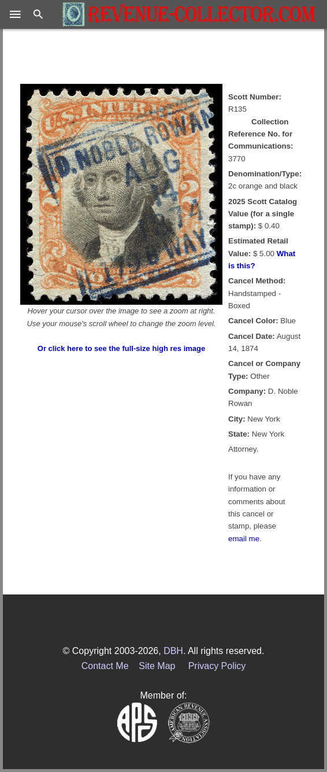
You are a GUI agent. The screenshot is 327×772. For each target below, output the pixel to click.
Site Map (157, 666)
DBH (173, 651)
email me (243, 538)
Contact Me (105, 666)
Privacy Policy (217, 666)
